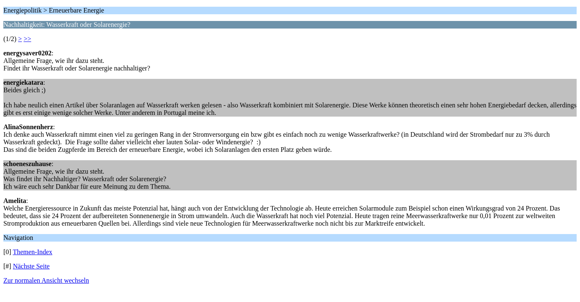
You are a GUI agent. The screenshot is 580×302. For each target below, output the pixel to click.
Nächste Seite (31, 266)
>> (27, 38)
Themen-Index (32, 251)
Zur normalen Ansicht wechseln (46, 280)
